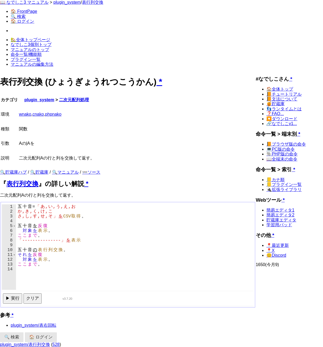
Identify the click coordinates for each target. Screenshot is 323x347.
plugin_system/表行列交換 (25, 344)
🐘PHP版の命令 (282, 154)
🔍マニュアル (65, 172)
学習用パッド (279, 225)
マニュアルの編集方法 (32, 64)
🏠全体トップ (279, 89)
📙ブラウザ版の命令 (286, 144)
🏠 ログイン (22, 21)
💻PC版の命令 (280, 149)
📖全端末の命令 (281, 159)
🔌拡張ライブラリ (284, 189)
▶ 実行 (12, 298)
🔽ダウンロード (281, 118)
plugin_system (67, 2)
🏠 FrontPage (24, 11)
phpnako (53, 114)
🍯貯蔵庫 (275, 104)
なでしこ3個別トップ (31, 44)
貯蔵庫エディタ (281, 220)
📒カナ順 (275, 179)
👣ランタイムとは (284, 109)
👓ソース (91, 172)
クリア (32, 298)
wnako (25, 114)
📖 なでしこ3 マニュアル (24, 2)
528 (56, 344)
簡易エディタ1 (280, 210)
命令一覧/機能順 (26, 54)
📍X (270, 250)
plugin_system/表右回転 (33, 325)
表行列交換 (92, 2)
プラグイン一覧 (26, 59)
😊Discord (276, 255)
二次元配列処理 (74, 100)
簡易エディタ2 (280, 215)
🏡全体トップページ (30, 39)
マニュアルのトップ (30, 49)
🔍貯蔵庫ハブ (13, 172)
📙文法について (281, 99)
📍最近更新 (277, 245)
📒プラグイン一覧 (284, 184)
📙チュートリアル (284, 94)
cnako (38, 114)
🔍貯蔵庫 (39, 172)
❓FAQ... (275, 113)
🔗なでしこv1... (281, 123)
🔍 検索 (18, 16)
